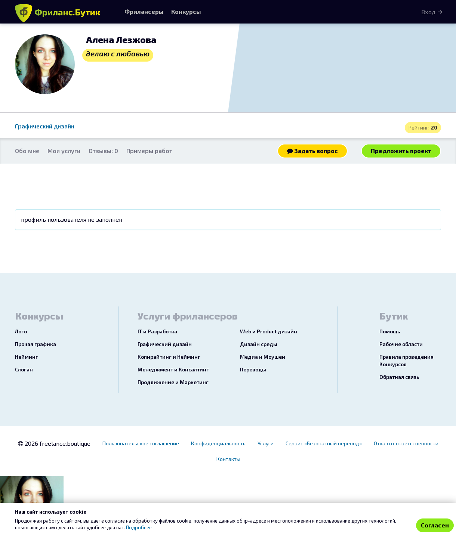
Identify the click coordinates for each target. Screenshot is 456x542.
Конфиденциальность (218, 443)
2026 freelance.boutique (54, 443)
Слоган (24, 369)
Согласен (435, 525)
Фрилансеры (144, 11)
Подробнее (139, 527)
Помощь (389, 331)
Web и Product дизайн (268, 331)
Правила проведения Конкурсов (406, 360)
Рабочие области (401, 344)
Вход (428, 11)
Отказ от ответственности (406, 443)
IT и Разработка (157, 331)
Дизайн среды (258, 344)
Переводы (253, 369)
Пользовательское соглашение (140, 443)
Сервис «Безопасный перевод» (324, 443)
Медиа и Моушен (262, 356)
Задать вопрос (312, 150)
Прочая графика (35, 344)
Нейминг (26, 356)
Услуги (266, 443)
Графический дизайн (44, 126)
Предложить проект (401, 150)
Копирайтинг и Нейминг (169, 356)
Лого (21, 331)
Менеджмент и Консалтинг (173, 369)
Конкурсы (186, 11)
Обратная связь (399, 377)
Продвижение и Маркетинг (173, 382)
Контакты (228, 459)
